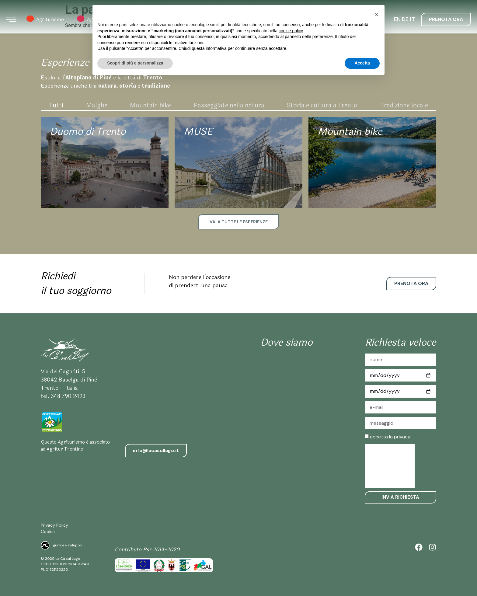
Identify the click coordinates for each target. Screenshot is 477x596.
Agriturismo (45, 20)
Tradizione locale (404, 105)
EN (397, 19)
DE (405, 19)
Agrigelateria (96, 20)
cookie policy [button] (291, 547)
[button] (376, 531)
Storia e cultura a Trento (322, 105)
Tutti (56, 105)
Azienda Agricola (153, 20)
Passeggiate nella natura (229, 105)
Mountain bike (150, 105)
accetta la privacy (390, 436)
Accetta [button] (362, 579)
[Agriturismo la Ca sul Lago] (286, 404)
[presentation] (390, 465)
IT (412, 19)
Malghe (96, 105)
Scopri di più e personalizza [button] (135, 579)
